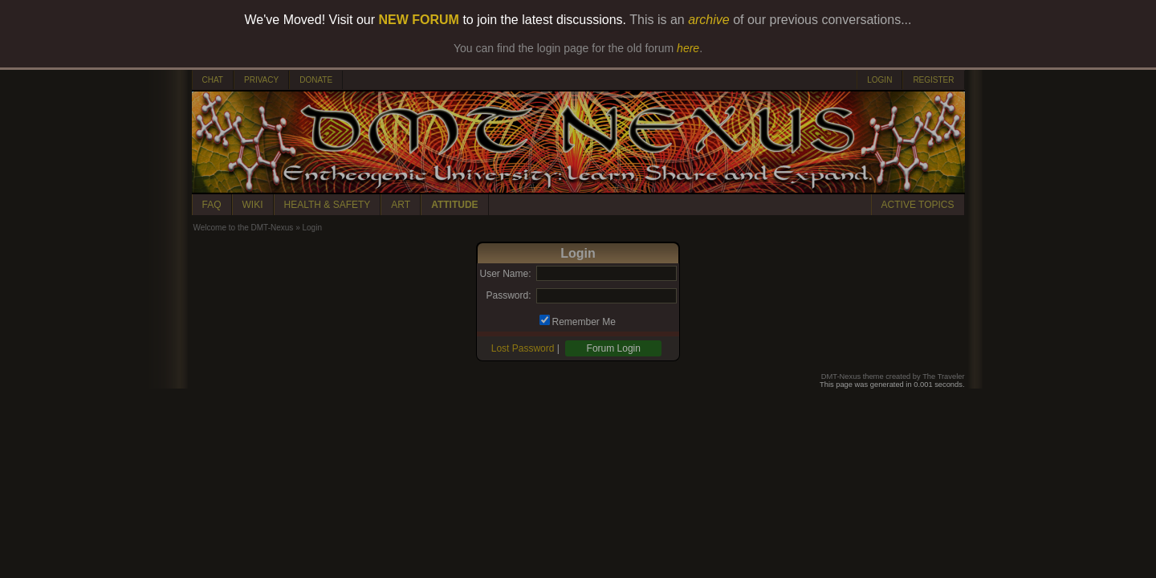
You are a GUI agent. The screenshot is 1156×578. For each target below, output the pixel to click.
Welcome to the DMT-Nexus (243, 227)
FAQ (212, 204)
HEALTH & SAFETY (327, 204)
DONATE (315, 79)
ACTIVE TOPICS (918, 204)
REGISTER (933, 79)
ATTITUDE (454, 204)
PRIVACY (261, 79)
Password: (508, 295)
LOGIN (879, 79)
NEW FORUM (419, 19)
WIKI (252, 204)
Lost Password (523, 348)
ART (400, 204)
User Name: (505, 273)
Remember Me (584, 322)
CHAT (212, 79)
